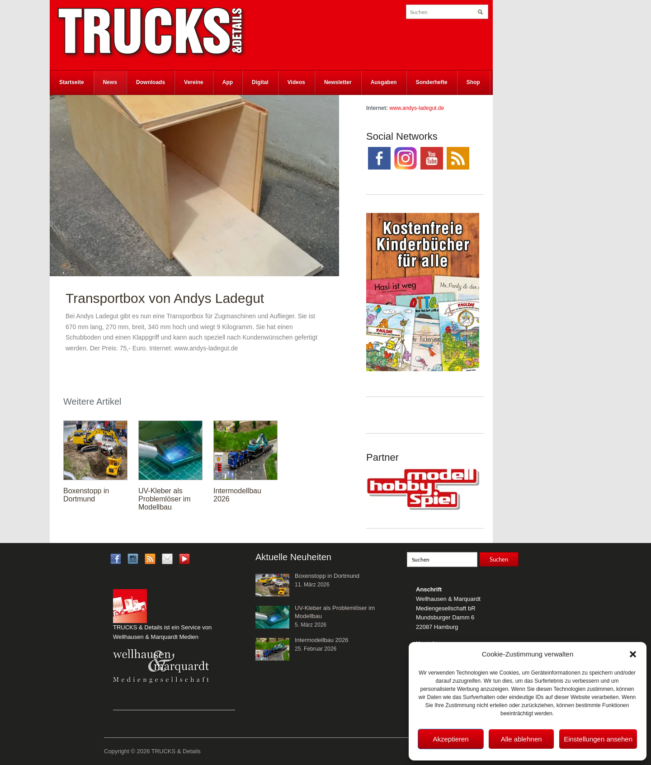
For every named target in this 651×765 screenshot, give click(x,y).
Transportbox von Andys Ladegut (165, 298)
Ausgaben (384, 82)
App (227, 82)
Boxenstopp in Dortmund (86, 495)
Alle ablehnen (521, 739)
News (110, 82)
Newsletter (338, 82)
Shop (473, 82)
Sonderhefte (432, 82)
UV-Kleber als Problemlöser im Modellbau (164, 499)
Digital (260, 82)
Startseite (71, 82)
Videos (296, 82)
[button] (632, 654)
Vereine (193, 82)
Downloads (150, 82)
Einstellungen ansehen (598, 739)
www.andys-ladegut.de (416, 108)
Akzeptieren (450, 739)
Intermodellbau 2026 (322, 640)
